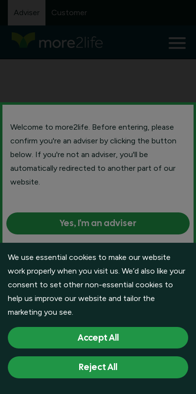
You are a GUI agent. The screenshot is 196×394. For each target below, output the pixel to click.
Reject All (98, 366)
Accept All (98, 337)
